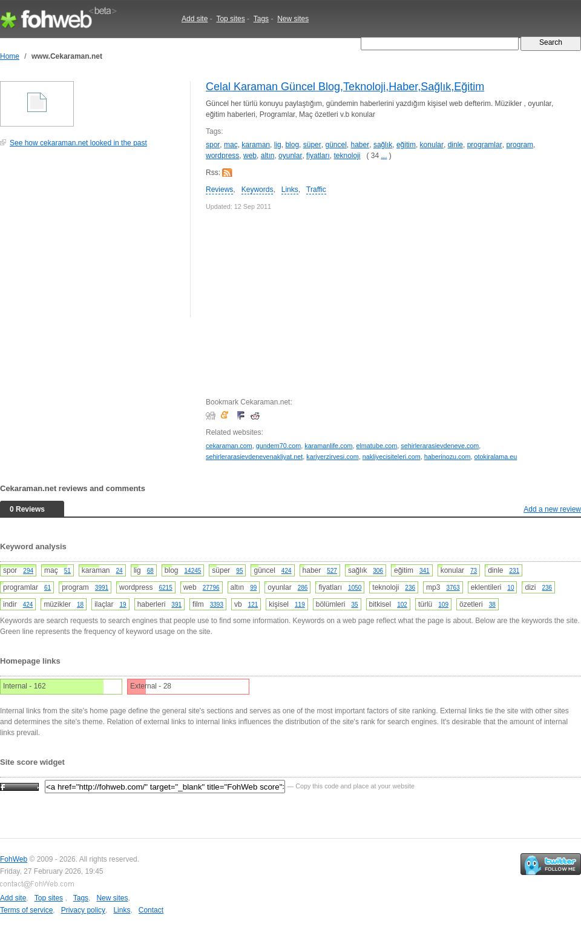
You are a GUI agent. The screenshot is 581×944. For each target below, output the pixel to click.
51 (67, 570)
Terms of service (26, 910)
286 (303, 587)
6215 (165, 587)
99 (253, 587)
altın (268, 155)
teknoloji (346, 155)
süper (312, 144)
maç (231, 144)
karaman (255, 144)
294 (28, 570)
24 (119, 570)
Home (9, 56)
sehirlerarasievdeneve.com (440, 445)
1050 (354, 587)
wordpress (222, 155)
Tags (261, 19)
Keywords (257, 189)
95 (239, 570)
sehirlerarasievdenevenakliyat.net (254, 456)
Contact (151, 910)
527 (332, 570)
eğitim (406, 144)
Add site (195, 19)
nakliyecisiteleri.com (392, 456)
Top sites (230, 19)
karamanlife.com (328, 445)
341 (424, 570)
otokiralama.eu (495, 456)
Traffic (316, 189)
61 (47, 587)
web (250, 155)
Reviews (219, 189)
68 (150, 570)
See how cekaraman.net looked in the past (78, 143)
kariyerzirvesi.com (332, 456)
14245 (193, 570)
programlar (484, 144)
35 (354, 604)
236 (410, 587)
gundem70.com (278, 445)
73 (473, 570)
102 (402, 604)
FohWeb (13, 859)
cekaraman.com (229, 445)
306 (378, 570)
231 (515, 570)
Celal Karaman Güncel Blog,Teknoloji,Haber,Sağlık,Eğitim (345, 87)
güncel (335, 144)
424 (286, 570)
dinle (455, 144)
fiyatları (318, 155)
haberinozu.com (447, 456)
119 (300, 604)
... (384, 155)
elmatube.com (376, 445)
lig (277, 144)
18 (80, 604)
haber (360, 144)
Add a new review (552, 509)
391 (176, 604)
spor (213, 144)
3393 (216, 604)
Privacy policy (83, 910)
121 (253, 604)
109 (443, 604)
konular (432, 144)
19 (123, 604)
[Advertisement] (91, 238)
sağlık (382, 144)
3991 (101, 587)
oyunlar (290, 155)
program (519, 144)
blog (292, 144)
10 (510, 587)
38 (492, 604)
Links (289, 189)
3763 (452, 587)
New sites (293, 19)
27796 (211, 587)
